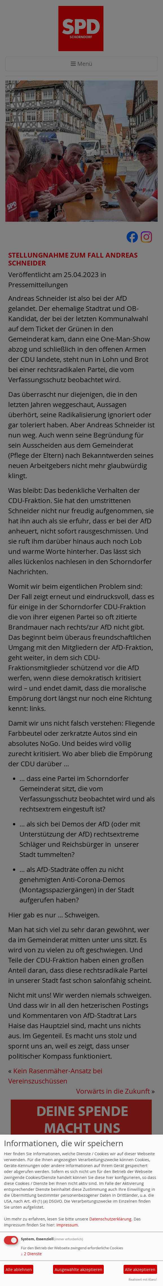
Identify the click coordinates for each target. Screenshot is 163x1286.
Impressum (67, 1225)
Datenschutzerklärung (110, 1219)
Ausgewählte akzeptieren (78, 1269)
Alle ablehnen (19, 1269)
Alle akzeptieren (140, 1269)
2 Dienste (31, 1253)
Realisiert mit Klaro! (143, 1279)
